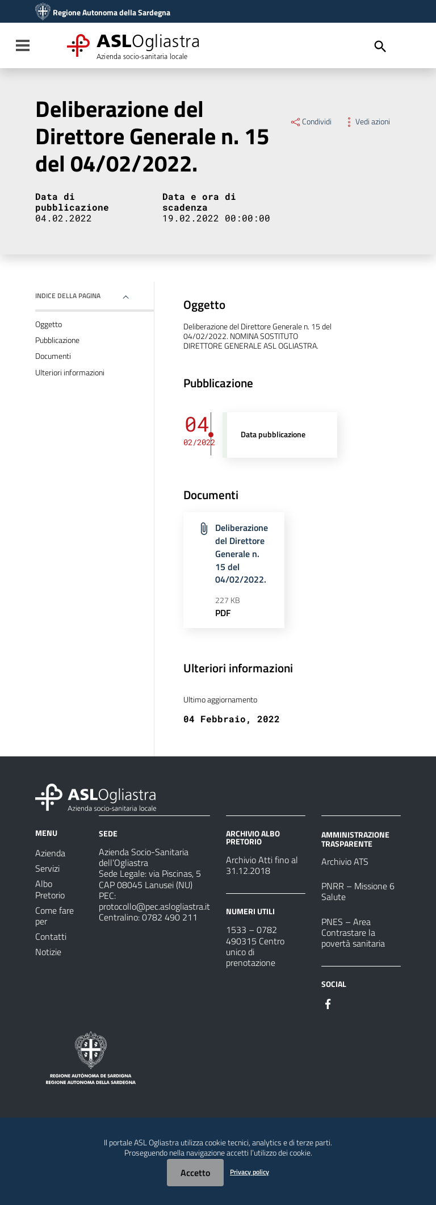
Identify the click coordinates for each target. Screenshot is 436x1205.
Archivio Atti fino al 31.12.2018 (262, 865)
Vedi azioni (366, 121)
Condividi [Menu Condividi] (311, 121)
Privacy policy (249, 1171)
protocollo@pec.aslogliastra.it (154, 906)
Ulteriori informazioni (69, 372)
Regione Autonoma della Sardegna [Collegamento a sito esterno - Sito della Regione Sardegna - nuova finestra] (111, 12)
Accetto (195, 1172)
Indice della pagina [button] (67, 295)
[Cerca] (380, 46)
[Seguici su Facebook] (328, 1003)
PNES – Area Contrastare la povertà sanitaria (353, 932)
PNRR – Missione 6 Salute (358, 891)
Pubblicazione (57, 340)
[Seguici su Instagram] (348, 1003)
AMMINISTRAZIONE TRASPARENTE (355, 839)
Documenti (53, 356)
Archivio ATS (344, 861)
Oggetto (48, 324)
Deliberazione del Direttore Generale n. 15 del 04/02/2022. (241, 553)
